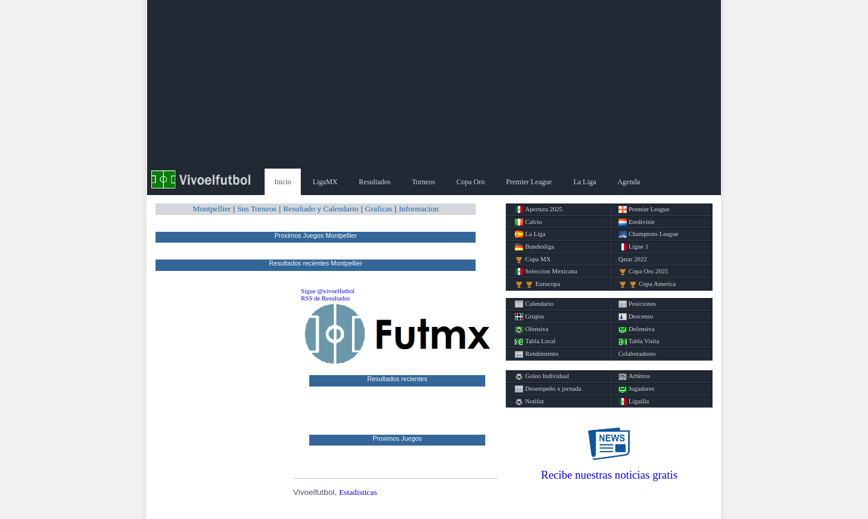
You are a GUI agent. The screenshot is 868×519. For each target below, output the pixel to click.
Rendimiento (536, 354)
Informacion (419, 208)
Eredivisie (636, 222)
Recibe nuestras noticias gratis (609, 474)
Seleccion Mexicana (546, 271)
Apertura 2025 (538, 209)
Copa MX (532, 259)
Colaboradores (637, 353)
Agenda (628, 182)
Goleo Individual (542, 376)
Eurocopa (537, 284)
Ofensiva (531, 329)
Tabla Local (535, 341)
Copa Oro (470, 182)
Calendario (534, 304)
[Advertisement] (434, 84)
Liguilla (633, 401)
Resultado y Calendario (321, 208)
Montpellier (212, 208)
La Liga (584, 182)
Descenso (635, 316)
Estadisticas (358, 492)
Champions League (648, 234)
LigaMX (325, 182)
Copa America (647, 284)
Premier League (529, 182)
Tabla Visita (638, 341)
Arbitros (634, 376)
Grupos (529, 316)
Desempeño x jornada (548, 389)
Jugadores (636, 389)
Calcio (528, 222)
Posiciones (637, 304)
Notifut (529, 401)
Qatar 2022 (632, 259)
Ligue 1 (633, 246)
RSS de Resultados (325, 298)
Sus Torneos (257, 208)
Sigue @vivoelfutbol (327, 291)
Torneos (423, 182)
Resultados (375, 182)
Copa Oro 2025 (643, 271)
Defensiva (636, 329)
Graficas (378, 208)
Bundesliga (534, 246)
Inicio (282, 182)
